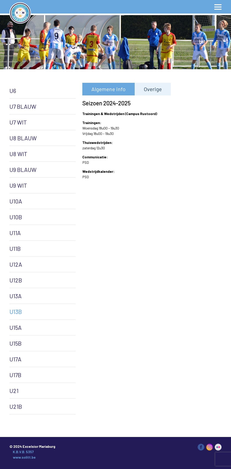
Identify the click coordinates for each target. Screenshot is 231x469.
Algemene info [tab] (108, 89)
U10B (15, 216)
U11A (15, 232)
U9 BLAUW (23, 169)
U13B (15, 311)
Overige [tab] (153, 89)
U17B (15, 374)
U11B (15, 248)
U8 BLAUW (23, 137)
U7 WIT (18, 122)
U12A (15, 264)
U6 (12, 90)
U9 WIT (18, 185)
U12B (15, 280)
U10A (15, 201)
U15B (15, 343)
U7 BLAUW (22, 106)
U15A (15, 327)
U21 (13, 390)
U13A (15, 295)
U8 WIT (18, 153)
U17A (15, 359)
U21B (15, 406)
